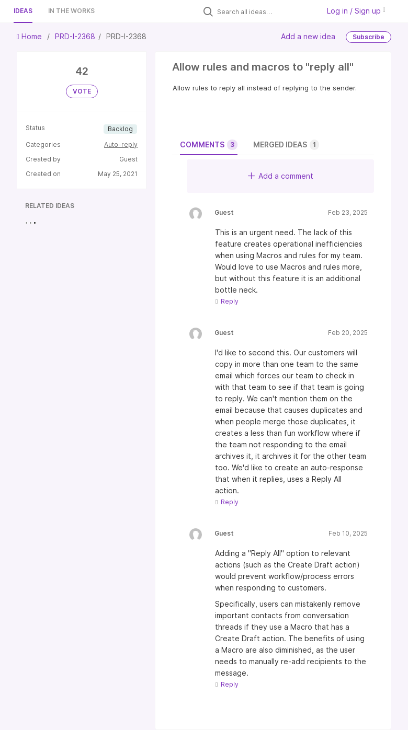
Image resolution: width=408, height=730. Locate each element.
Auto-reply (121, 144)
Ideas (23, 11)
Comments (208, 145)
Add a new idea (308, 36)
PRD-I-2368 (75, 36)
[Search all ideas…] (266, 11)
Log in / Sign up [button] (356, 10)
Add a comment (280, 175)
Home (30, 36)
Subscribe (368, 37)
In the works (71, 11)
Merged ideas (286, 145)
